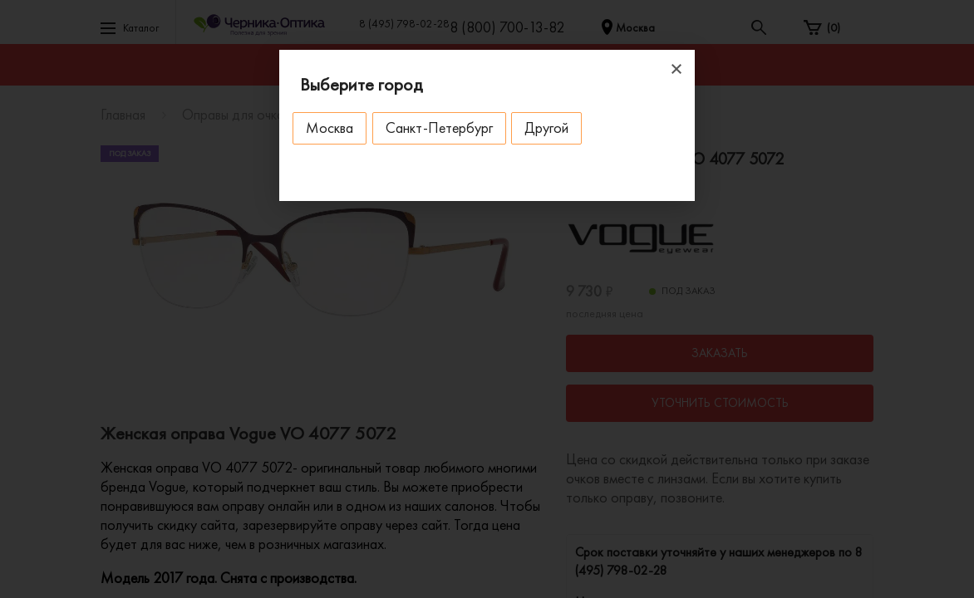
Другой (562, 127)
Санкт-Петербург (448, 127)
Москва (333, 127)
